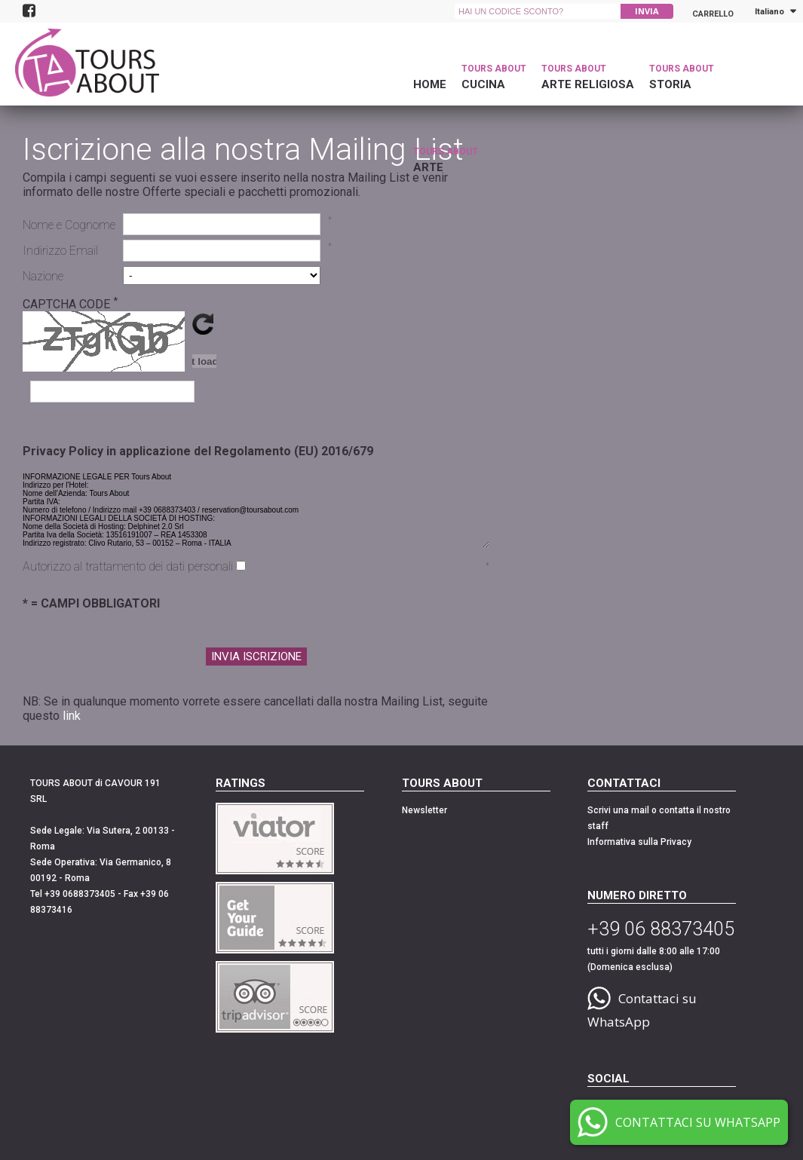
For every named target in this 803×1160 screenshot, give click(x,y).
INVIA (647, 11)
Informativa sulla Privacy (639, 842)
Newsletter (424, 810)
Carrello (713, 11)
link (72, 716)
